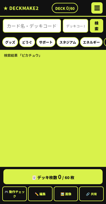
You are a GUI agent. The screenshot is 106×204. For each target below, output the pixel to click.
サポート (46, 42)
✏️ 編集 (40, 194)
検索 (97, 25)
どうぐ (27, 42)
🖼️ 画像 (66, 194)
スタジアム (67, 42)
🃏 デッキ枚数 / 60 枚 (53, 177)
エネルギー (91, 42)
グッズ (10, 42)
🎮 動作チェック (15, 193)
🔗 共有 (91, 194)
